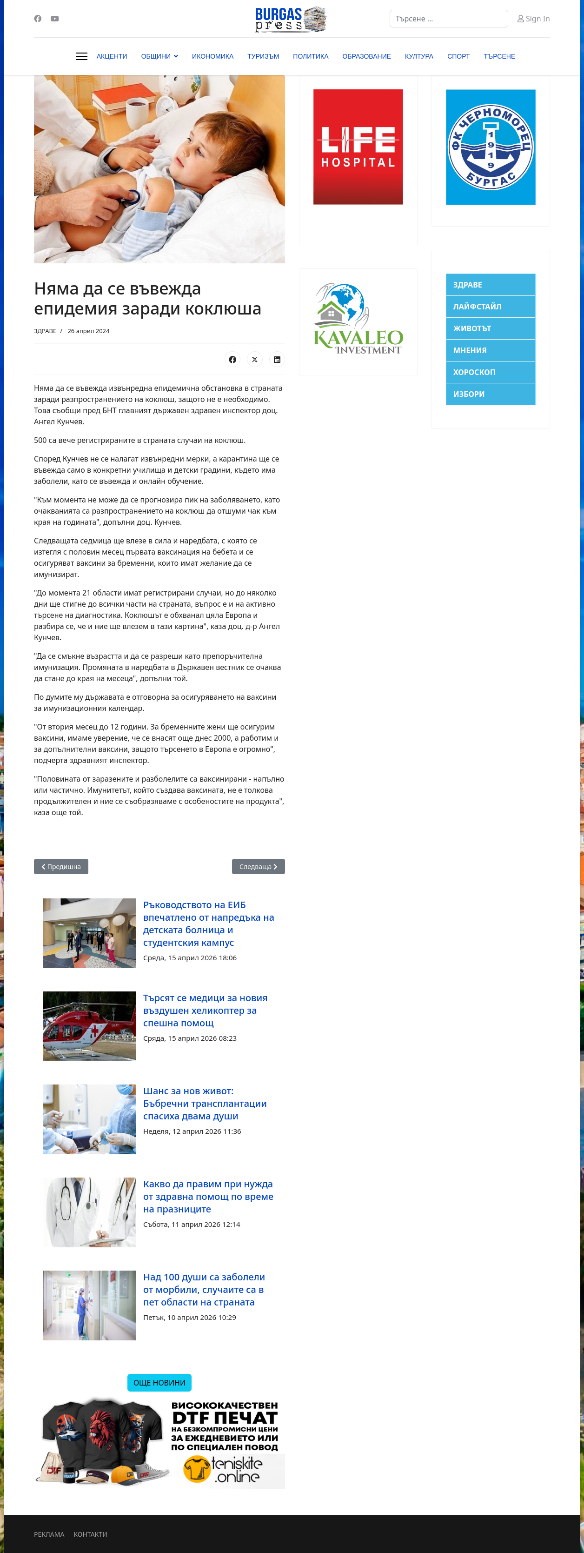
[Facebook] (37, 18)
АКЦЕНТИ (112, 56)
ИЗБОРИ (469, 394)
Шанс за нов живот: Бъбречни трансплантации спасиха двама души (205, 1103)
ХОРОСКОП (474, 372)
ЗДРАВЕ (45, 331)
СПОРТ (458, 56)
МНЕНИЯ (470, 350)
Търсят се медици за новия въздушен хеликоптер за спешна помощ (205, 1010)
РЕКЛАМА (49, 1534)
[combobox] (449, 18)
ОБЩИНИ (156, 56)
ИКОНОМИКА (212, 56)
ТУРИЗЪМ (263, 56)
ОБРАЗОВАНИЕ (366, 56)
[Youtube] (55, 18)
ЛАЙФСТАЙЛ (477, 306)
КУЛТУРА (419, 56)
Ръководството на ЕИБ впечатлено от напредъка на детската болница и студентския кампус (208, 923)
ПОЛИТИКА (310, 56)
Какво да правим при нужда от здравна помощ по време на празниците (208, 1196)
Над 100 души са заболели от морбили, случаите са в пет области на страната (204, 1289)
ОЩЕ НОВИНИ (159, 1383)
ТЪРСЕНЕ (500, 56)
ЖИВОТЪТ (472, 328)
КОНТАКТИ (90, 1534)
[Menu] (81, 56)
